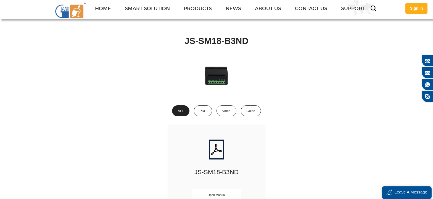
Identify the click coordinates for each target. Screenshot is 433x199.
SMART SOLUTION (147, 8)
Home (103, 8)
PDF (203, 111)
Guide (251, 111)
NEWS (233, 8)
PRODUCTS (198, 8)
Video (226, 111)
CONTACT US (311, 8)
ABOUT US (268, 8)
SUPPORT (353, 8)
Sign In (416, 8)
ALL (181, 111)
